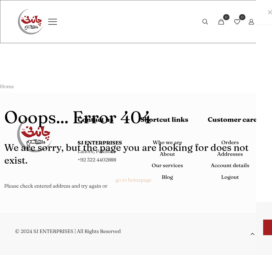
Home (7, 86)
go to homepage (133, 180)
